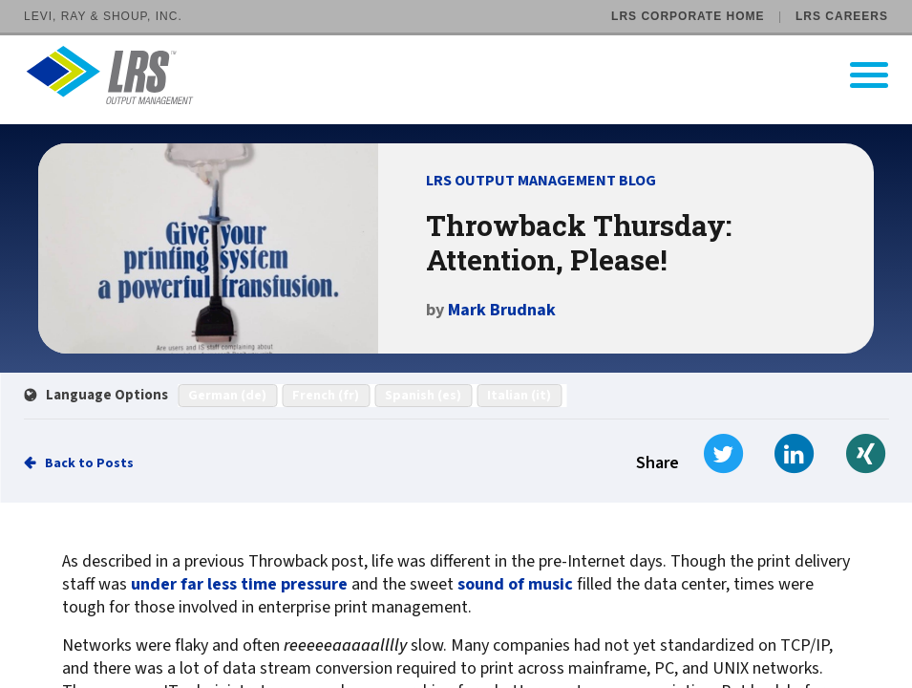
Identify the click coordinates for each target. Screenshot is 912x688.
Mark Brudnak (502, 310)
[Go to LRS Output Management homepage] (468, 75)
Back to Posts (89, 463)
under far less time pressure (239, 584)
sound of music (515, 584)
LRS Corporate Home (687, 16)
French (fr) (325, 395)
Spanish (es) (423, 395)
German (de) (227, 395)
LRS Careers (841, 16)
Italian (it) (519, 395)
